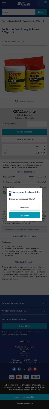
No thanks (24, 207)
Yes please (24, 215)
